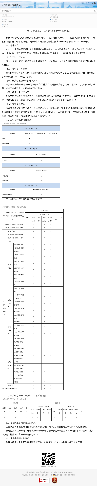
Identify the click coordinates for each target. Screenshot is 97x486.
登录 (87, 3)
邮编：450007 (68, 472)
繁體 (82, 3)
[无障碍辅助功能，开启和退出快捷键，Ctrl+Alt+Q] (93, 3)
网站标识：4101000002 (29, 475)
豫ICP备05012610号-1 (45, 475)
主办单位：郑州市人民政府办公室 (34, 472)
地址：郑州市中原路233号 (54, 472)
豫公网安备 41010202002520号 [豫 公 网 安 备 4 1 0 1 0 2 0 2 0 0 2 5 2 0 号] (64, 475)
